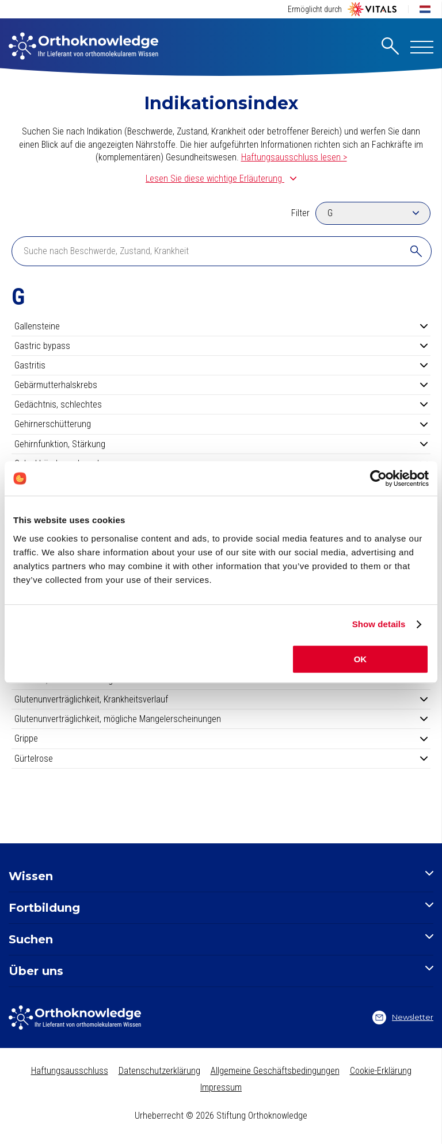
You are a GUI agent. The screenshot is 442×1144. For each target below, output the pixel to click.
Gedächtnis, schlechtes (221, 404)
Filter (300, 213)
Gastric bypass (221, 345)
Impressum (221, 1087)
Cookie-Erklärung (380, 1070)
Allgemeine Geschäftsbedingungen (275, 1070)
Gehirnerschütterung (221, 424)
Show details (379, 624)
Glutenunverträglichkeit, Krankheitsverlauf (221, 699)
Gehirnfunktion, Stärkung (221, 444)
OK (360, 659)
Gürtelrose (221, 758)
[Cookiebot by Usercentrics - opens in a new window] (378, 478)
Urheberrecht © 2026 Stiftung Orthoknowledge (221, 1115)
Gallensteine (221, 326)
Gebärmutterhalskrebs (221, 384)
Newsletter (402, 1017)
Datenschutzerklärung (159, 1070)
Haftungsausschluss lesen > (294, 157)
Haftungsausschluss (69, 1070)
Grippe (221, 738)
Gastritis (221, 365)
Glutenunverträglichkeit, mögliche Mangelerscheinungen (221, 718)
